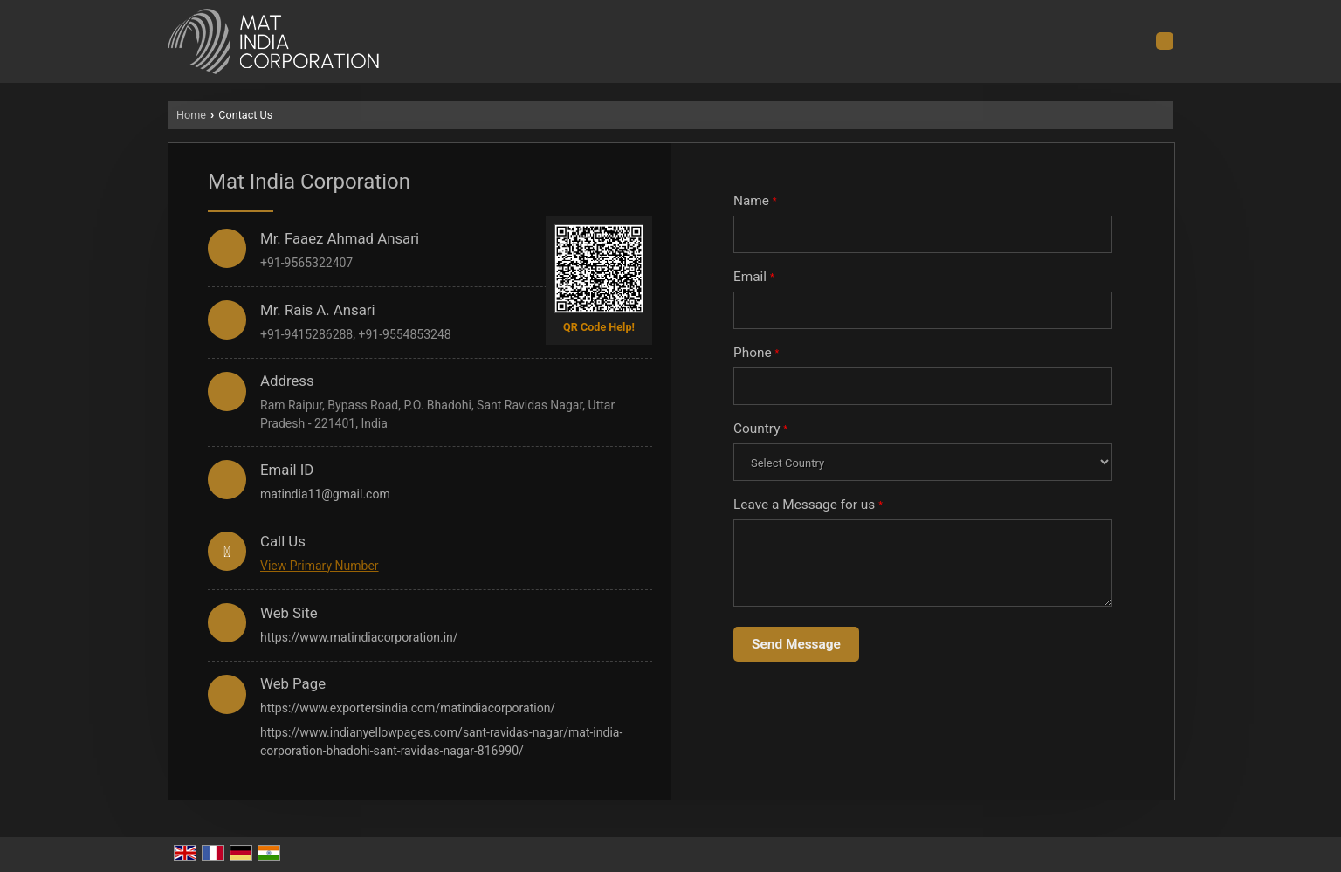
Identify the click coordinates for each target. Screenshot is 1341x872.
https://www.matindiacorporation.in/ (359, 637)
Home (191, 114)
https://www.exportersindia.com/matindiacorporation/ (407, 708)
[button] (319, 566)
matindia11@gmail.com (325, 494)
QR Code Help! (599, 326)
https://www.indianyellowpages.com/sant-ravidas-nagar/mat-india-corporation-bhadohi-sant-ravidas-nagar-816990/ (441, 741)
